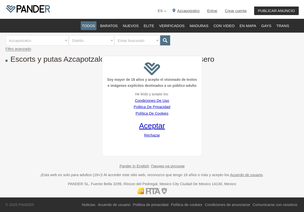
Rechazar (152, 135)
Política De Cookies (152, 113)
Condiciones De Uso (152, 100)
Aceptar (152, 125)
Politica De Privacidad (152, 107)
